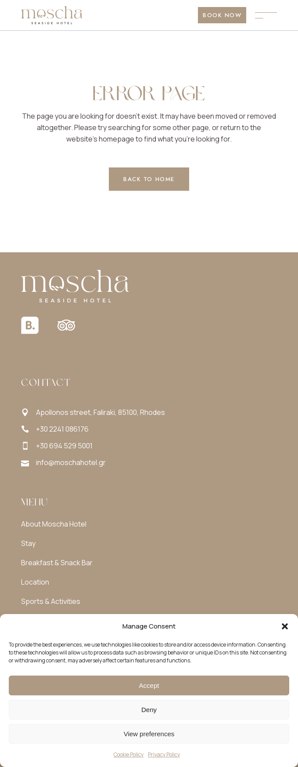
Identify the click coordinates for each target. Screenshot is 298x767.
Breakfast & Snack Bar (57, 562)
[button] (284, 626)
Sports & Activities (50, 601)
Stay (28, 543)
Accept (149, 685)
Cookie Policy (129, 754)
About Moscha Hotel (53, 524)
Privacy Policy (164, 754)
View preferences (149, 734)
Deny (149, 709)
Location (35, 582)
